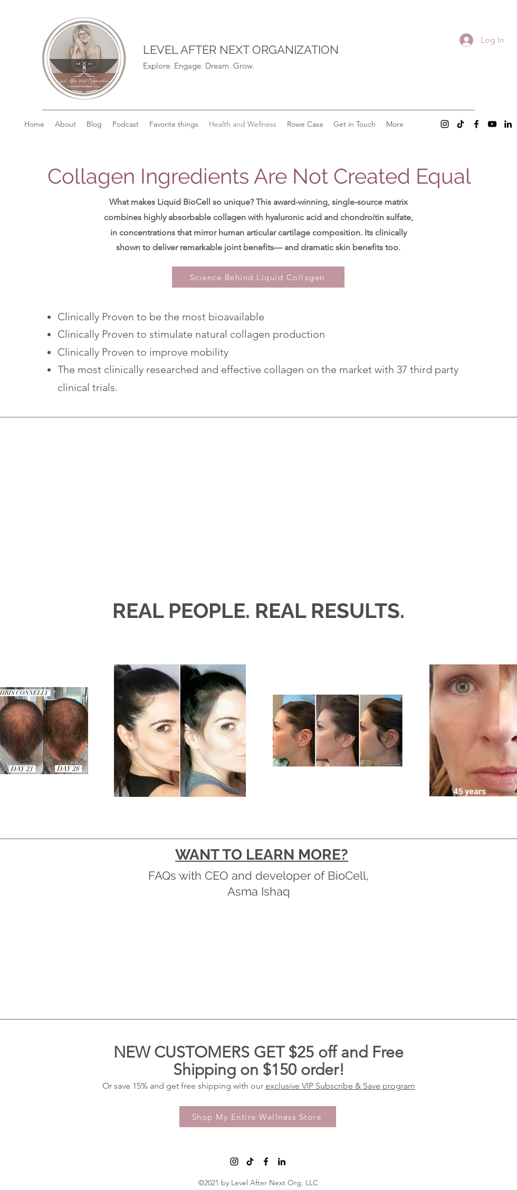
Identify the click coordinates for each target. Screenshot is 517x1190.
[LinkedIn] (508, 124)
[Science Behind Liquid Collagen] (258, 277)
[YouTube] (492, 124)
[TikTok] (460, 124)
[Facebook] (476, 124)
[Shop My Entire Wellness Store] (257, 1116)
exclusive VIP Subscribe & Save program (340, 1086)
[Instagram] (444, 124)
